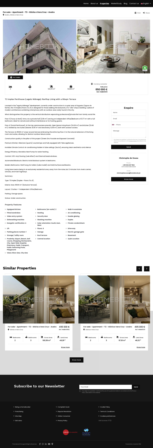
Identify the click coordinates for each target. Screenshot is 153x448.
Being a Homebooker (22, 407)
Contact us (134, 3)
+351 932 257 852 (129, 165)
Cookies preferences (107, 416)
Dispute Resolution (64, 411)
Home (86, 3)
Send (128, 147)
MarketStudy (116, 3)
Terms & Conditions (107, 411)
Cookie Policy (105, 407)
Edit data (18, 421)
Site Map (18, 416)
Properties (104, 3)
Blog (125, 3)
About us (94, 3)
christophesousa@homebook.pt (128, 173)
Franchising (19, 411)
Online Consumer (64, 416)
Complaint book (63, 407)
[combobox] (128, 124)
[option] (39, 312)
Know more (128, 179)
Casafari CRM (137, 444)
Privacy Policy (133, 141)
